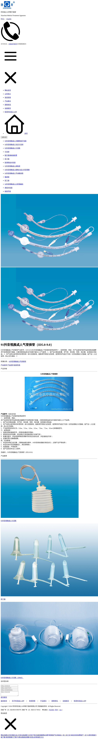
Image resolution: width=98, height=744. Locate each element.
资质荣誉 (32, 702)
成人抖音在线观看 (21, 736)
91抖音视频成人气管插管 (17, 361)
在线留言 (66, 702)
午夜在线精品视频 (23, 738)
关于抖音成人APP (18, 702)
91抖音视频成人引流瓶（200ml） (12, 677)
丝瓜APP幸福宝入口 (37, 738)
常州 (56, 710)
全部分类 (4, 137)
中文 (2, 19)
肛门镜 (3, 599)
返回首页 (4, 702)
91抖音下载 (32, 736)
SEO (60, 710)
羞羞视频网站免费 (42, 736)
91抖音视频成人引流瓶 (8, 521)
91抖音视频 (11, 736)
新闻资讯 (55, 702)
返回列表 (17, 365)
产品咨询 (4, 365)
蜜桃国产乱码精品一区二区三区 (60, 736)
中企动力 (51, 710)
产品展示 (43, 702)
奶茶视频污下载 (11, 738)
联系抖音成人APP (80, 702)
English (8, 19)
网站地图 (4, 736)
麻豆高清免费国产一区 (79, 736)
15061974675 (13, 44)
